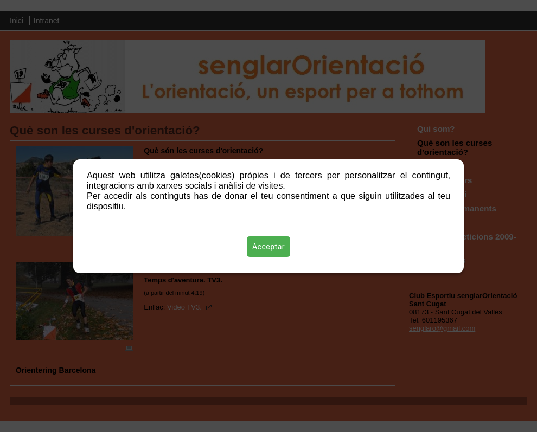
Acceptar (268, 246)
